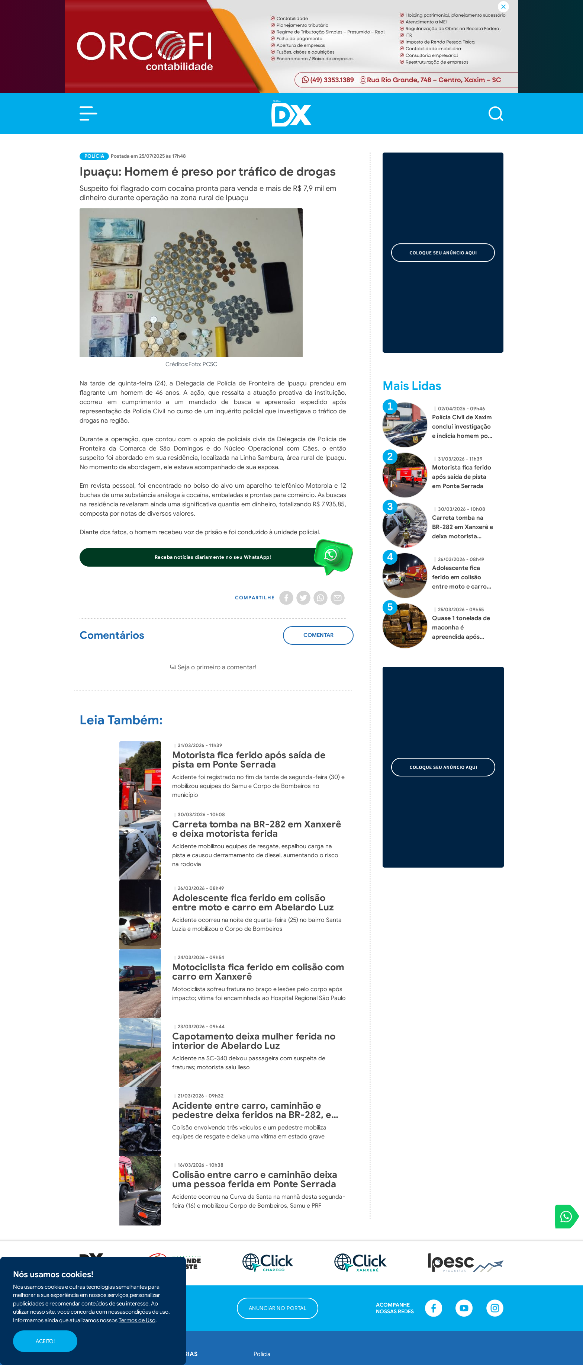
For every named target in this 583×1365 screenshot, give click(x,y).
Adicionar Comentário (318, 639)
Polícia (94, 156)
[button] (88, 113)
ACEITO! (45, 1341)
